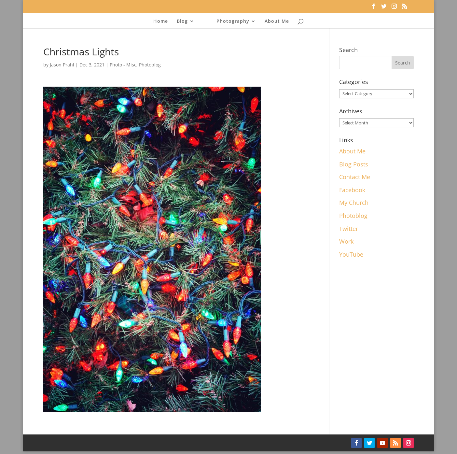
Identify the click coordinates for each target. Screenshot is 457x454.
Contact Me (354, 177)
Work (346, 241)
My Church (353, 202)
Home (160, 21)
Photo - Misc (123, 65)
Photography (232, 21)
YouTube (351, 254)
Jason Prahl (62, 65)
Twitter (348, 229)
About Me (277, 21)
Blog (182, 21)
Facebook (352, 190)
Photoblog (150, 65)
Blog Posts (353, 164)
